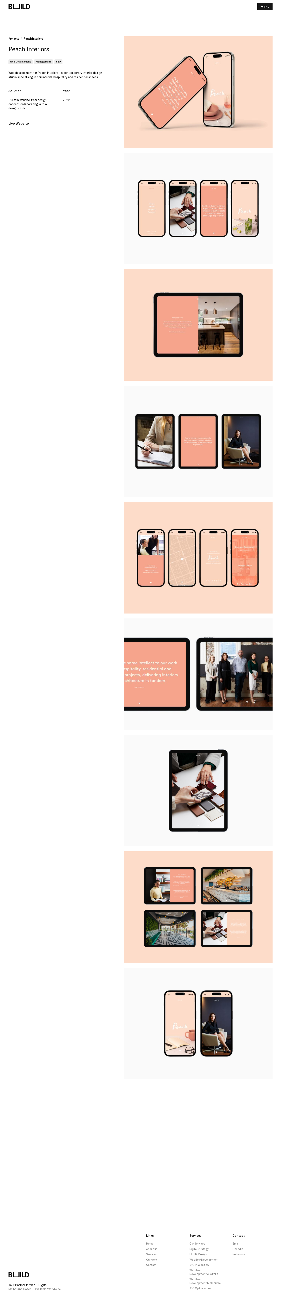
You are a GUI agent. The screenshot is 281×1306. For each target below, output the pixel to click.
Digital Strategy (198, 1249)
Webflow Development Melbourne (205, 1281)
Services (151, 1254)
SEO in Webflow (199, 1264)
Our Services (197, 1243)
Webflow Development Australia (203, 1271)
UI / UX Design (198, 1254)
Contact (151, 1264)
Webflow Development (204, 1259)
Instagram (239, 1254)
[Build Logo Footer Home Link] (18, 1275)
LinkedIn (238, 1249)
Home (150, 1243)
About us (152, 1249)
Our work (151, 1259)
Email (236, 1243)
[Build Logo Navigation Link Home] (19, 6)
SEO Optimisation (200, 1288)
